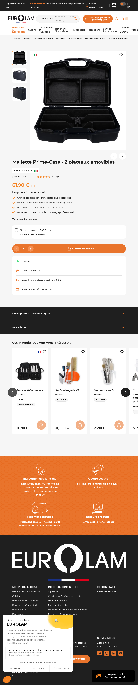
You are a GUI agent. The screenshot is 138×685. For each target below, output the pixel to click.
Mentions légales (57, 601)
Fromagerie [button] (94, 30)
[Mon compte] (116, 18)
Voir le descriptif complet (24, 219)
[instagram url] (106, 653)
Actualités (103, 643)
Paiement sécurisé (58, 605)
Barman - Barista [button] (124, 30)
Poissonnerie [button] (78, 30)
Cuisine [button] (32, 30)
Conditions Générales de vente (64, 596)
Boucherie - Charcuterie (25, 605)
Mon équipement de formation (97, 18)
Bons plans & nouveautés (26, 592)
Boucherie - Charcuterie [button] (61, 30)
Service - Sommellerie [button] (110, 30)
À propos (53, 592)
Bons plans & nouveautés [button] (18, 30)
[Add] (31, 249)
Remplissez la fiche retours (98, 522)
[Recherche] (58, 19)
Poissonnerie (19, 610)
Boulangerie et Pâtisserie (26, 601)
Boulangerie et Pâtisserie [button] (46, 30)
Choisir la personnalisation (33, 234)
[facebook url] (99, 653)
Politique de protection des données (68, 610)
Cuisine (16, 596)
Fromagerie (18, 614)
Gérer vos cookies (106, 592)
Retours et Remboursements (63, 614)
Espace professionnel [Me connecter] (94, 5)
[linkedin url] (113, 653)
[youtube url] (120, 653)
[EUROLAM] (21, 19)
